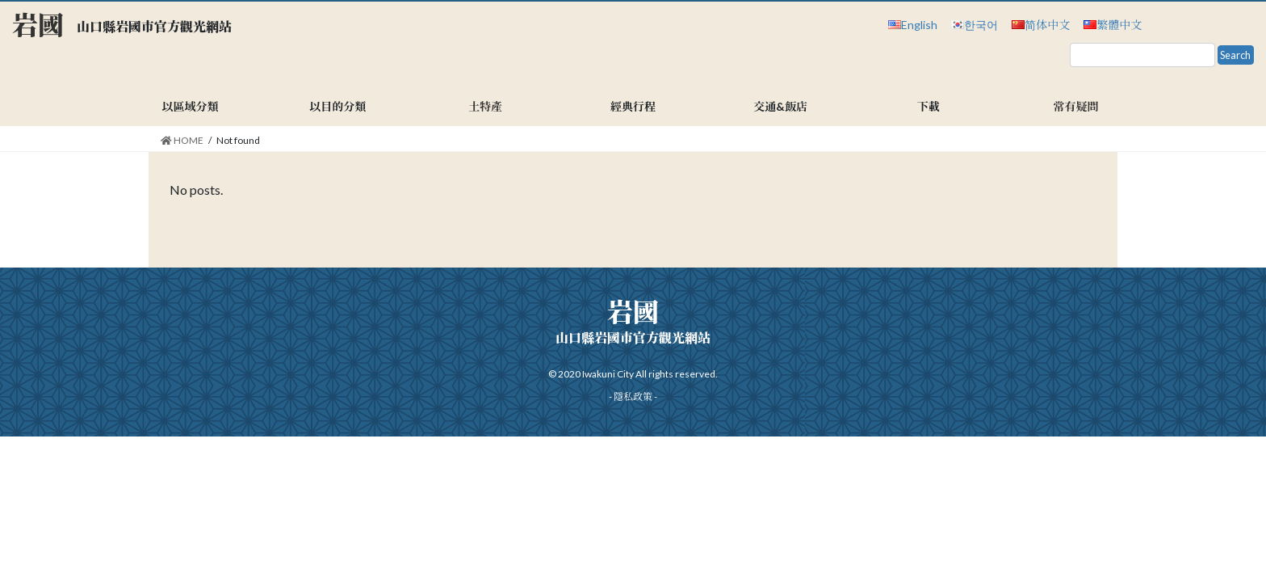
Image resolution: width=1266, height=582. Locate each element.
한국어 (981, 25)
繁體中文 (1119, 25)
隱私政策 (633, 396)
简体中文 (1047, 25)
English (919, 25)
